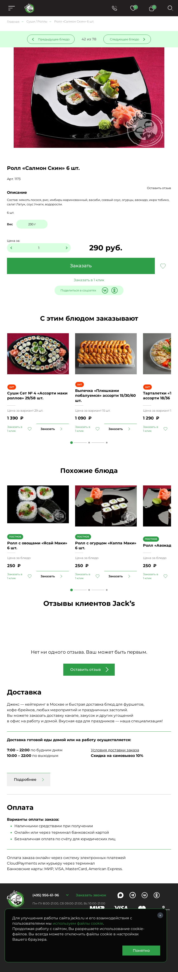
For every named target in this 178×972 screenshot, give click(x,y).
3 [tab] (107, 442)
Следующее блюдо (124, 39)
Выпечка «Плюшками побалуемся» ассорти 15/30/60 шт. (105, 395)
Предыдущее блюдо (54, 39)
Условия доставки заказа (115, 750)
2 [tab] (89, 442)
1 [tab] (71, 442)
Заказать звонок (91, 895)
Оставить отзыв (159, 188)
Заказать (81, 265)
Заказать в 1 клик (89, 280)
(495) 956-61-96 (45, 895)
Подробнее (25, 779)
